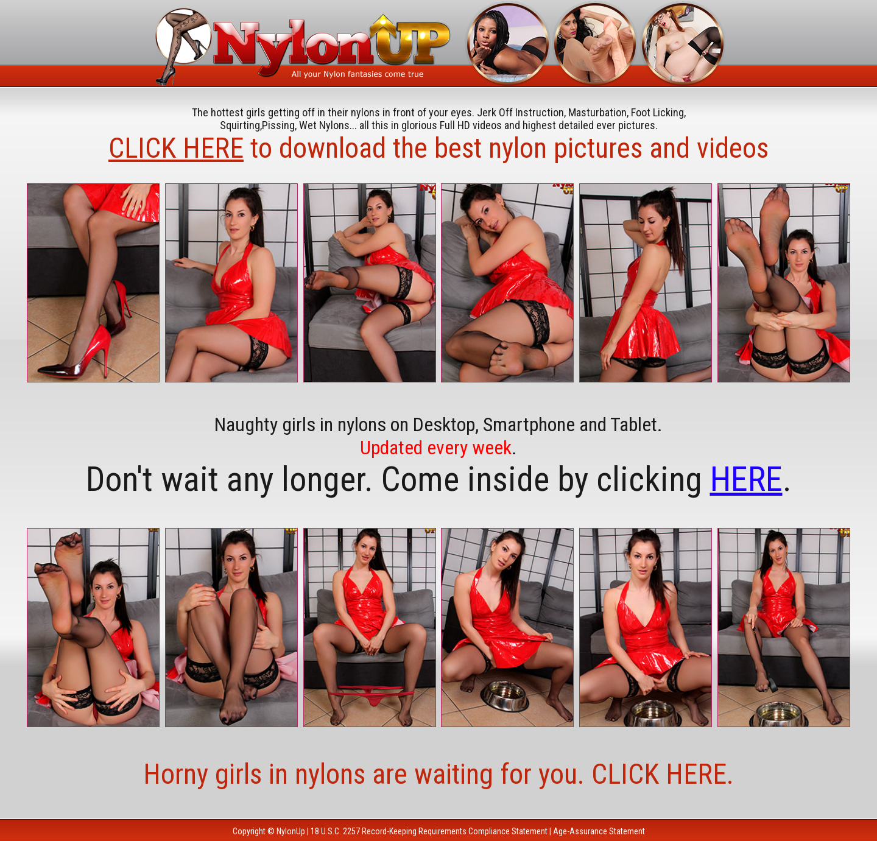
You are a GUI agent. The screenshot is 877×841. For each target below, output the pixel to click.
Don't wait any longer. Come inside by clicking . (439, 479)
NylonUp (290, 831)
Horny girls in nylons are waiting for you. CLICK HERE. (438, 774)
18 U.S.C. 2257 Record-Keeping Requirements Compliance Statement (429, 831)
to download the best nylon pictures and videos (438, 148)
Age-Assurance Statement (599, 831)
